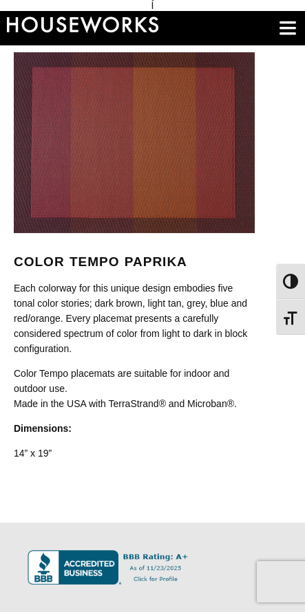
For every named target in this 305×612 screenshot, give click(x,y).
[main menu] (288, 28)
